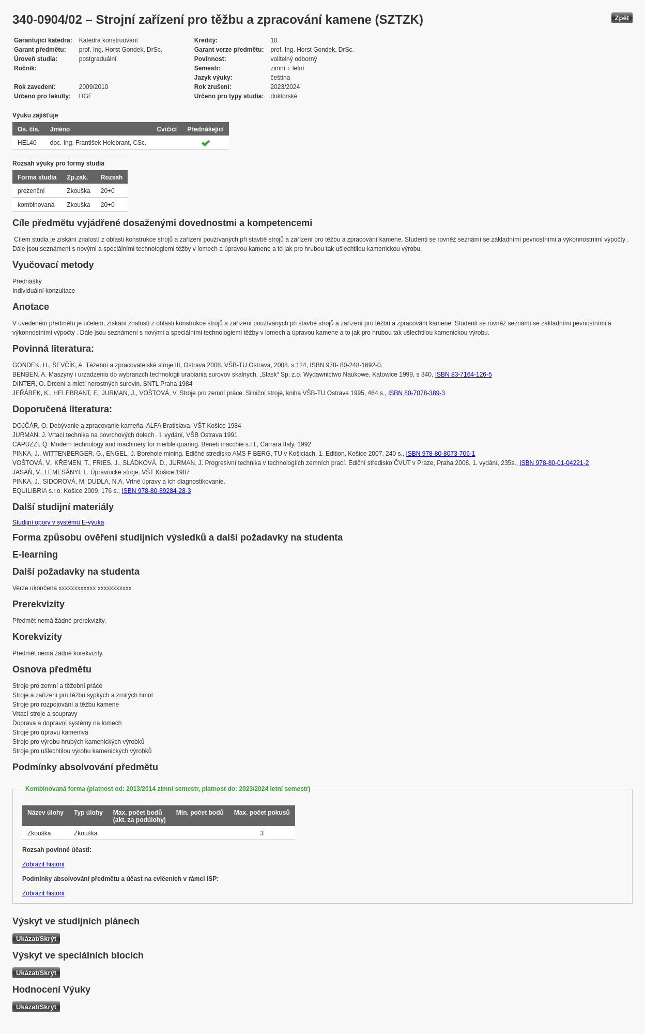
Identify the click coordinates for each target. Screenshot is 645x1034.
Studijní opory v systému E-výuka (58, 522)
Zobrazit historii (43, 864)
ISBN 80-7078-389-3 (416, 393)
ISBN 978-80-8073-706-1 (440, 453)
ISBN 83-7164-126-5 (463, 374)
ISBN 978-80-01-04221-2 (554, 463)
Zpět (622, 18)
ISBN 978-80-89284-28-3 (156, 490)
